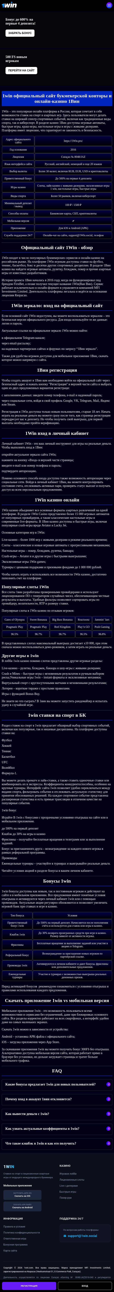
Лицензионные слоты (72, 1179)
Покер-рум (66, 1197)
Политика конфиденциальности (21, 1232)
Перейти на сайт (21, 70)
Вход (85, 1286)
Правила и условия (14, 1226)
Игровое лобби (68, 1173)
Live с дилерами (69, 1185)
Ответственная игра (14, 1238)
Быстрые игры (68, 1191)
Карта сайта (10, 1250)
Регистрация (29, 1286)
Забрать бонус (20, 33)
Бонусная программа (15, 1244)
